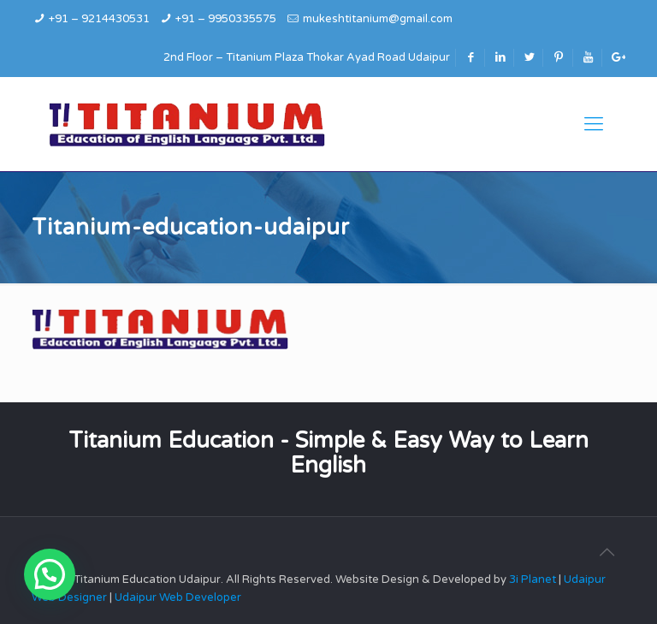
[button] (49, 574)
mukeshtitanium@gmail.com (378, 19)
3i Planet (534, 579)
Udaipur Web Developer (178, 597)
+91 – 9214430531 (99, 19)
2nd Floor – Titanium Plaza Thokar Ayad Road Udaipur (306, 57)
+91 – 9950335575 (225, 19)
